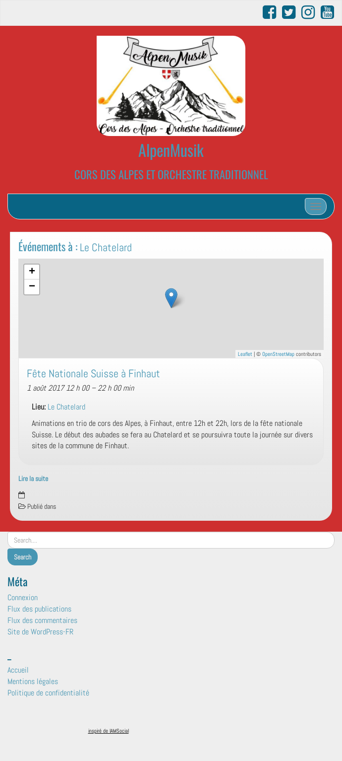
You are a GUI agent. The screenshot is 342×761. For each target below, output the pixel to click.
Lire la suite (33, 479)
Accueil (18, 670)
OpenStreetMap (278, 353)
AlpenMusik (171, 149)
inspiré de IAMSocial (108, 730)
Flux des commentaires (42, 620)
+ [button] (32, 272)
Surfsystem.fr (192, 732)
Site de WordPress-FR (40, 631)
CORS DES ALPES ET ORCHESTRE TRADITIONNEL (171, 174)
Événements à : (75, 246)
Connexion (22, 597)
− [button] (32, 286)
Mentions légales (32, 681)
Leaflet (245, 353)
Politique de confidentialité (48, 693)
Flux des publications (39, 609)
